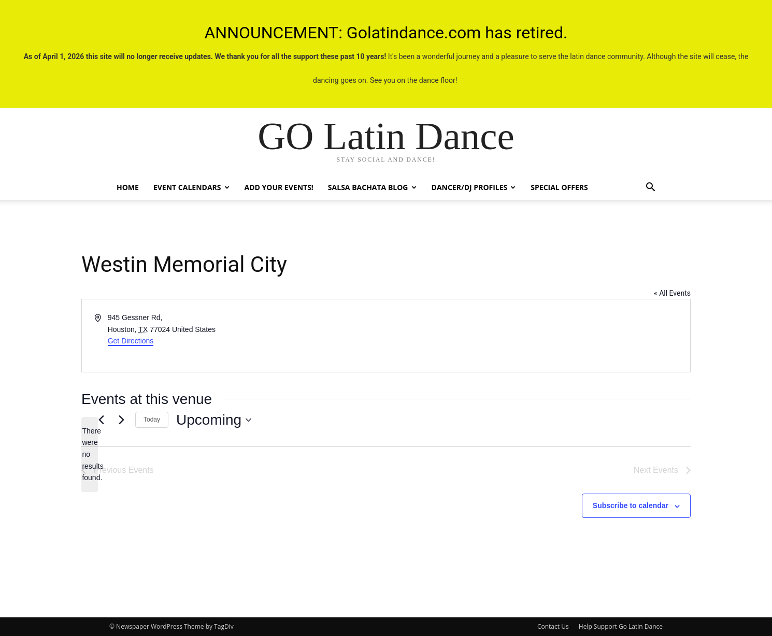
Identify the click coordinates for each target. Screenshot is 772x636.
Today (152, 419)
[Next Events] (121, 420)
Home (128, 187)
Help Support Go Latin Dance (621, 626)
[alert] (89, 454)
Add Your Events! (279, 187)
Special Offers (559, 187)
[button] (650, 188)
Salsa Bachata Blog (372, 187)
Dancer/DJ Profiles (474, 187)
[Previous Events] (101, 420)
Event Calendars (191, 187)
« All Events (672, 293)
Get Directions (131, 341)
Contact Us (553, 626)
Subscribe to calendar (630, 505)
